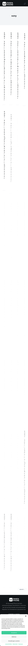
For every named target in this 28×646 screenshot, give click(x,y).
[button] (26, 616)
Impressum (20, 644)
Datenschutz (15, 644)
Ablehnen (14, 636)
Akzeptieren (14, 632)
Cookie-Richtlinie (8, 644)
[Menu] (25, 4)
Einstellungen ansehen (14, 641)
